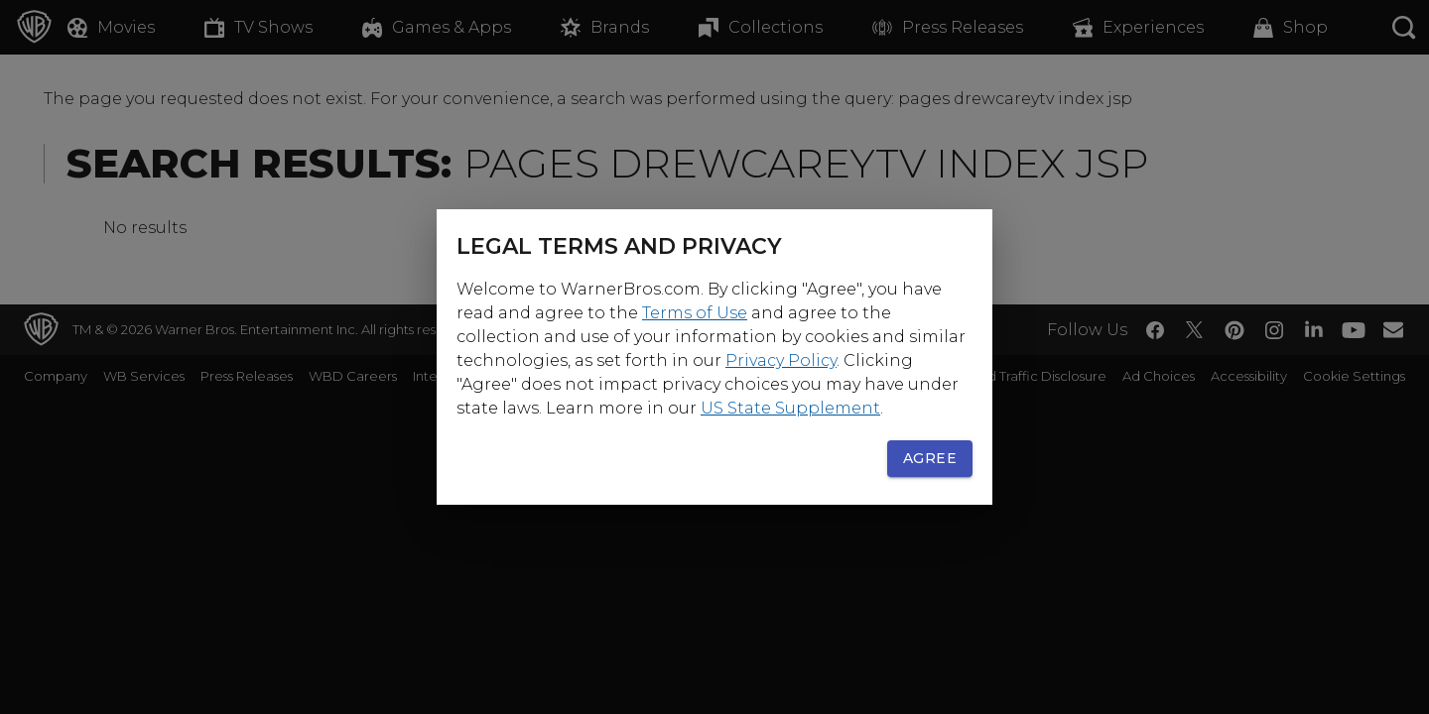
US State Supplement (790, 408)
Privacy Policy (781, 360)
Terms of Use (694, 312)
